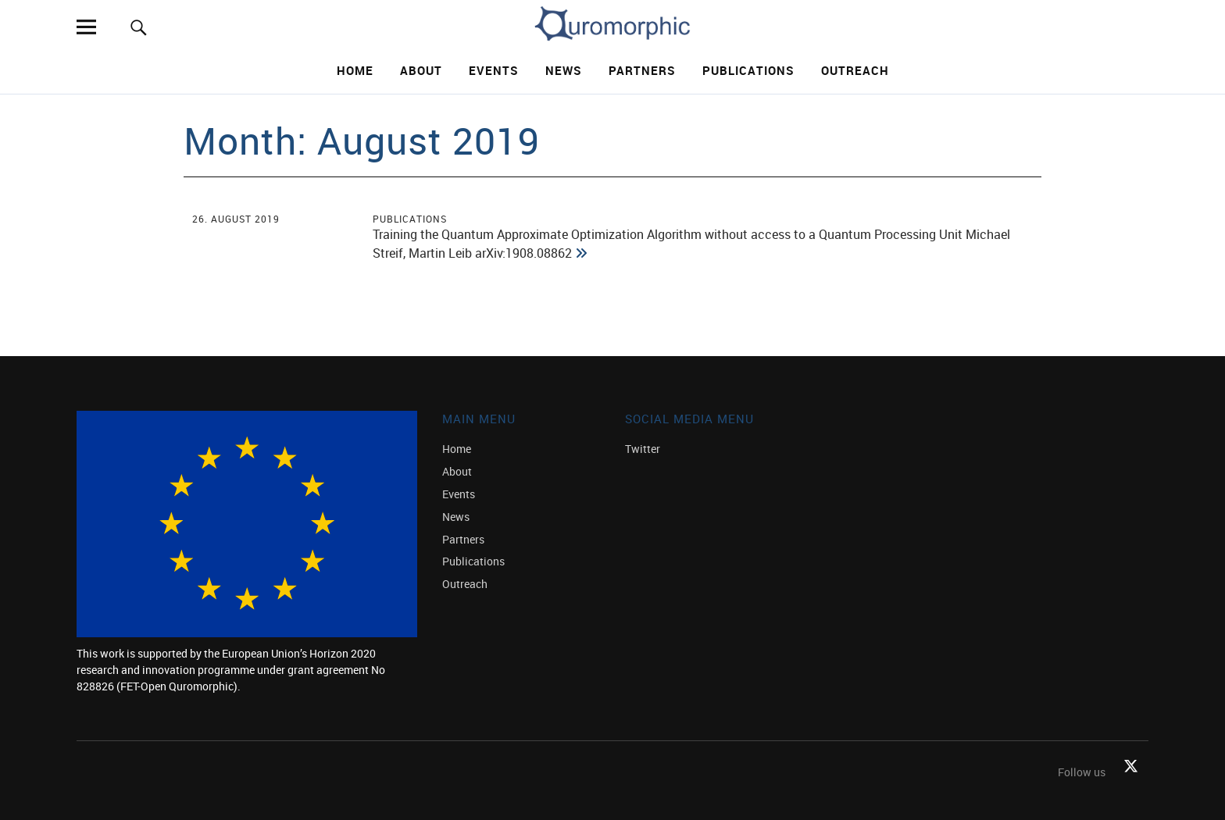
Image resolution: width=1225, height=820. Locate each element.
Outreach (855, 70)
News (563, 70)
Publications (748, 70)
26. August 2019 (236, 218)
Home (355, 70)
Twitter (642, 448)
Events (494, 70)
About (421, 70)
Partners (642, 70)
